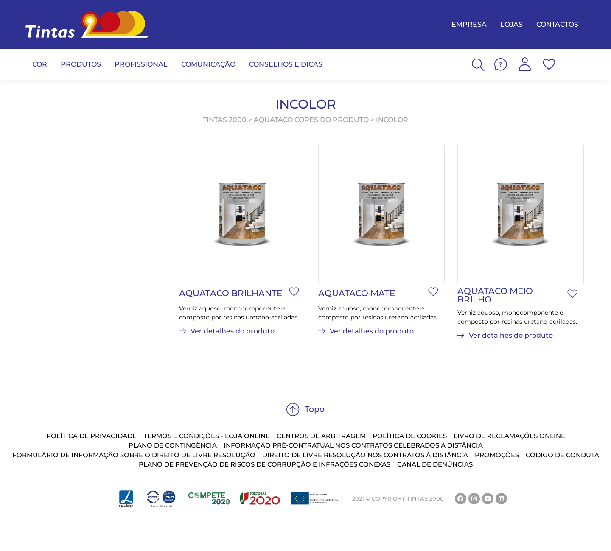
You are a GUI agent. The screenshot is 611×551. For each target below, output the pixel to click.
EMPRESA (469, 24)
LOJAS (511, 24)
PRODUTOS (81, 64)
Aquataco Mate (356, 293)
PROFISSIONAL (141, 64)
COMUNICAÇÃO (208, 64)
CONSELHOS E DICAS (285, 64)
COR (39, 64)
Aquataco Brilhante (230, 293)
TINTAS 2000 (225, 120)
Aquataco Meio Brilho (495, 295)
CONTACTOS (557, 24)
